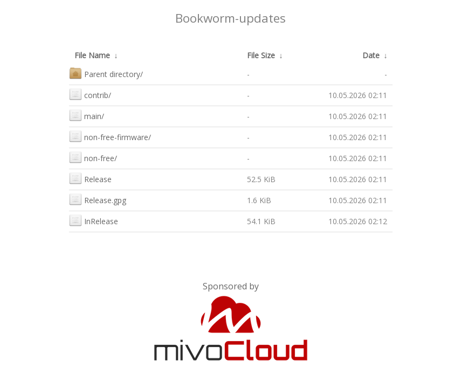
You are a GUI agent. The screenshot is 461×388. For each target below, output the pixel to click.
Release (90, 178)
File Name (92, 55)
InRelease (93, 220)
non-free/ (93, 157)
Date (371, 55)
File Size (261, 55)
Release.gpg (97, 199)
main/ (86, 115)
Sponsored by (231, 286)
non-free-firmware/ (110, 136)
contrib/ (90, 94)
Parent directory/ (106, 73)
